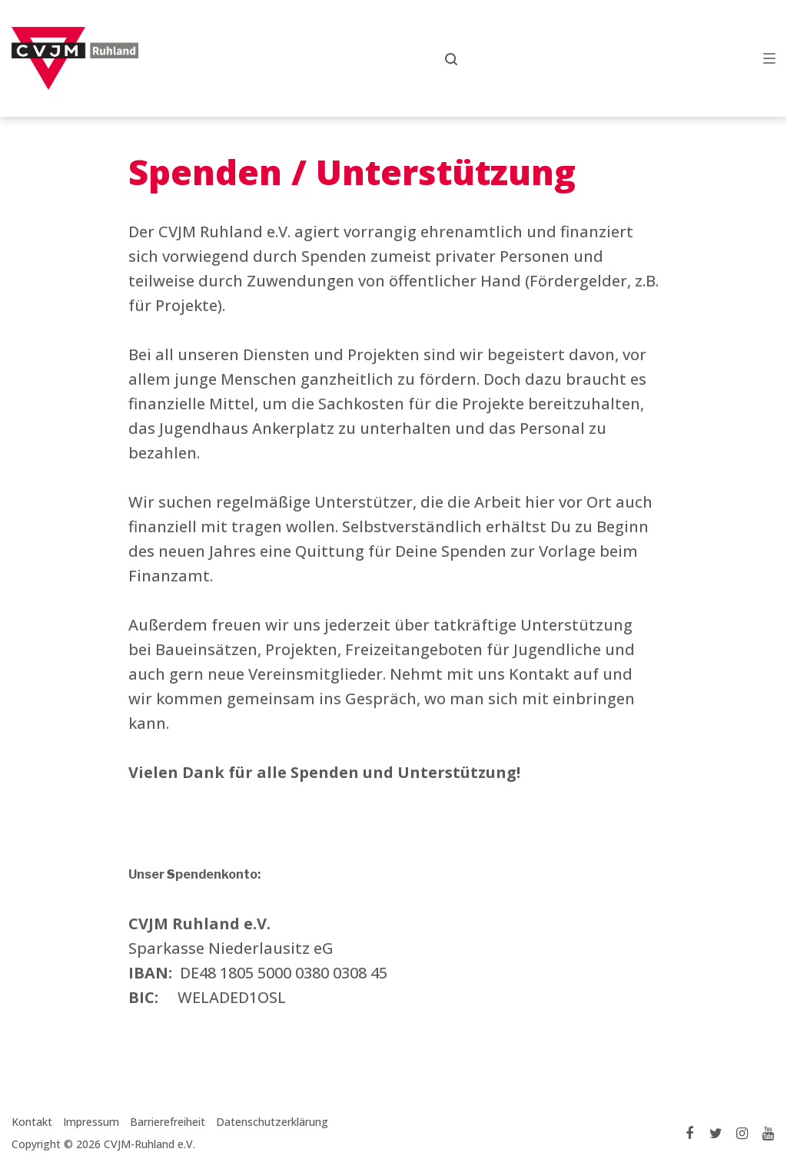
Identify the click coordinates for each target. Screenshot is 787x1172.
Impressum (91, 1121)
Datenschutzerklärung (272, 1121)
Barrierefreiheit (167, 1121)
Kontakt (32, 1121)
